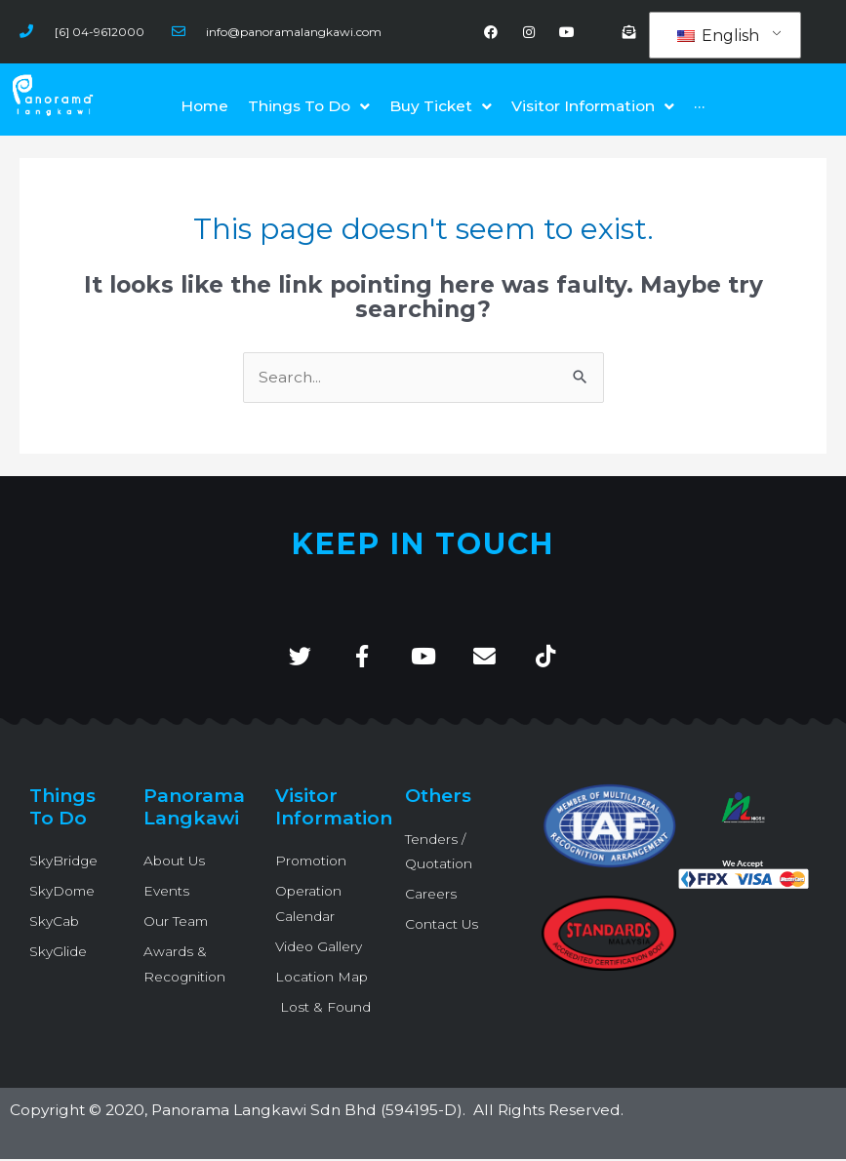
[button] (593, 107)
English (718, 35)
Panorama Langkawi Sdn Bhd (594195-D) (307, 1112)
